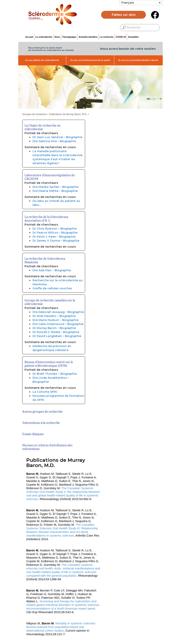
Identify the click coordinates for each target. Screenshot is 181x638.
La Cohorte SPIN (45, 392)
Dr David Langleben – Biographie (57, 336)
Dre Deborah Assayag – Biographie (58, 312)
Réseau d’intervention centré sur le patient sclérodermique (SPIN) (48, 364)
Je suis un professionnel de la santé (90, 60)
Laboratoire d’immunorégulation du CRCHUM (49, 177)
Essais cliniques (33, 434)
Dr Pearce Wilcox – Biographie (55, 232)
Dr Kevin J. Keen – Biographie (54, 236)
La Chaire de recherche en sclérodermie (42, 127)
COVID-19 (121, 37)
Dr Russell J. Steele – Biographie (56, 332)
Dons (57, 37)
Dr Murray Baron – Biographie (54, 328)
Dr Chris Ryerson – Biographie (55, 228)
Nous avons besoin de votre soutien (128, 49)
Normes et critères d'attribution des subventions (47, 447)
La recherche (106, 37)
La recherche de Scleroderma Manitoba (44, 260)
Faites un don (124, 15)
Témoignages (69, 37)
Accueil (29, 37)
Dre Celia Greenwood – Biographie (58, 324)
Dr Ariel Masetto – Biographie (54, 316)
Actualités (133, 37)
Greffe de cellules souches (52, 288)
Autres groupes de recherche (42, 412)
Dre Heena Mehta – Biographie (55, 191)
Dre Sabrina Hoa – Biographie (54, 141)
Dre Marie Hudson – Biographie (55, 320)
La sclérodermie (43, 37)
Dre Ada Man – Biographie (52, 270)
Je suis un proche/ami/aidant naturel (138, 60)
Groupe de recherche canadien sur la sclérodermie (49, 302)
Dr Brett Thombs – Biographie (55, 374)
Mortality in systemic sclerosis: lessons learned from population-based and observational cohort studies (61, 627)
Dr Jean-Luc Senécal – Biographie (57, 137)
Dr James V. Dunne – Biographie (56, 240)
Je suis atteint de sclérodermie (42, 60)
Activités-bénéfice (88, 37)
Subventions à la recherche (41, 423)
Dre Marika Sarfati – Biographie (55, 187)
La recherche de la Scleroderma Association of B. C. (46, 219)
